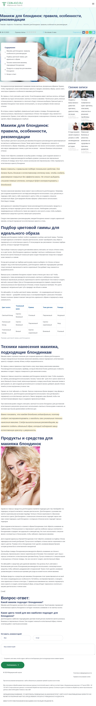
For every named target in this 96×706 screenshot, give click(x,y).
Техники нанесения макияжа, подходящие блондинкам (17, 64)
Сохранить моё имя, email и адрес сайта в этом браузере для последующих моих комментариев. (34, 658)
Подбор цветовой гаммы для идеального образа (17, 58)
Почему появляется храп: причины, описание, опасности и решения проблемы (87, 108)
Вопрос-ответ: (11, 74)
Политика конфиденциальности (82, 673)
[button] (83, 32)
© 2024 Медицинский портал (12, 672)
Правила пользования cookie (81, 676)
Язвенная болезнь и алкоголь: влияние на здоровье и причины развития (85, 140)
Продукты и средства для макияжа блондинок (19, 70)
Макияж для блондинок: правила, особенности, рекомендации (18, 52)
